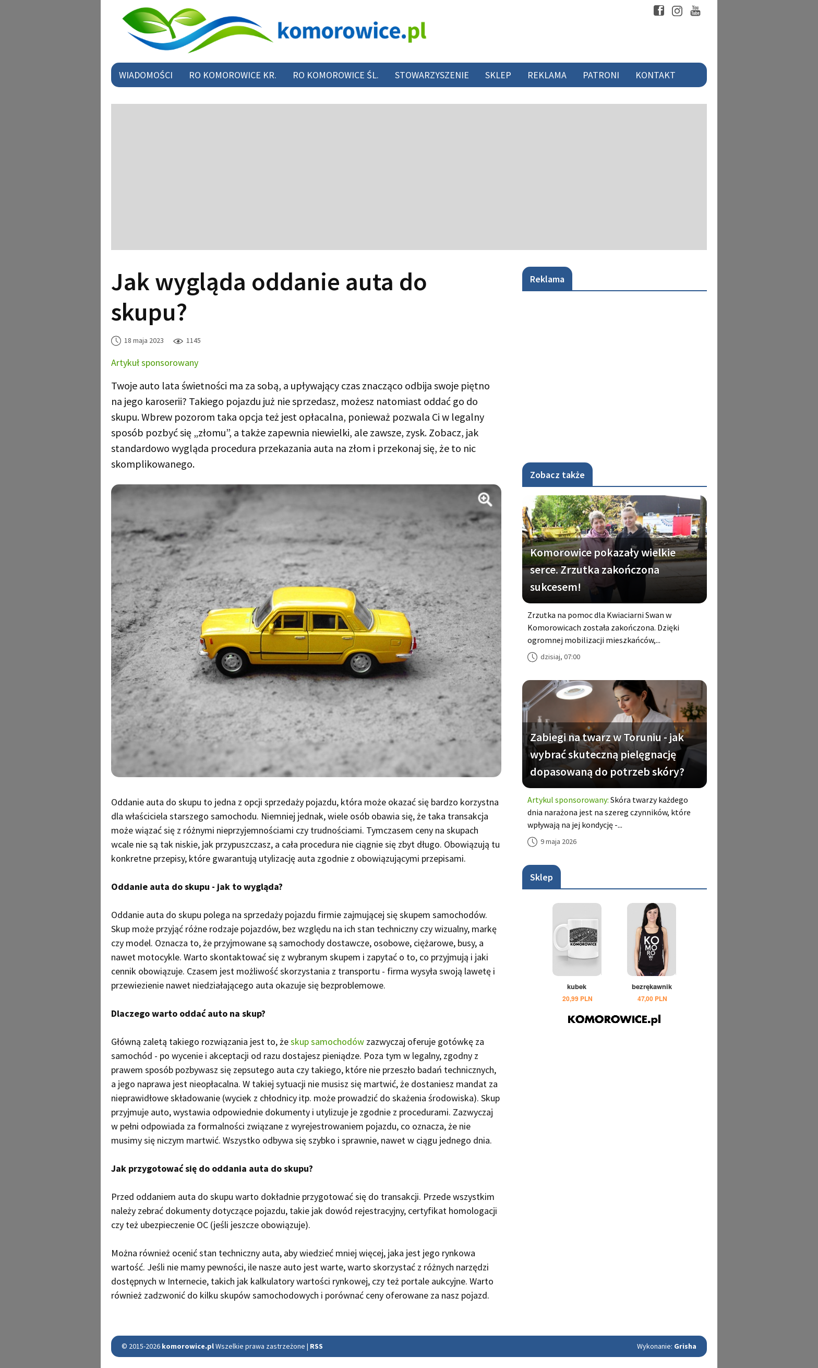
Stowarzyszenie (432, 75)
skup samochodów (327, 1042)
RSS (316, 1346)
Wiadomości (146, 75)
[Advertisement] (409, 177)
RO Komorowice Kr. (232, 75)
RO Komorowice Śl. (336, 75)
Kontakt (655, 75)
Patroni (601, 75)
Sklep (498, 75)
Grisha (685, 1346)
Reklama (547, 75)
